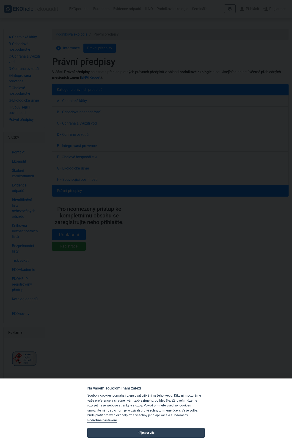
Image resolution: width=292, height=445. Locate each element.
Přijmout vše (146, 432)
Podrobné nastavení (102, 420)
